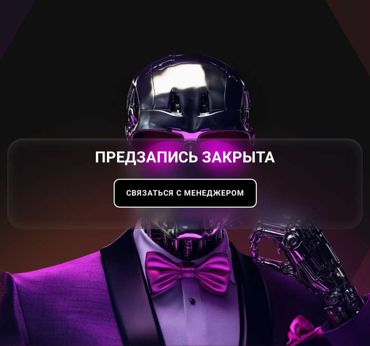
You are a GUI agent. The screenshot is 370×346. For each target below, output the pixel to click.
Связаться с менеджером (185, 193)
